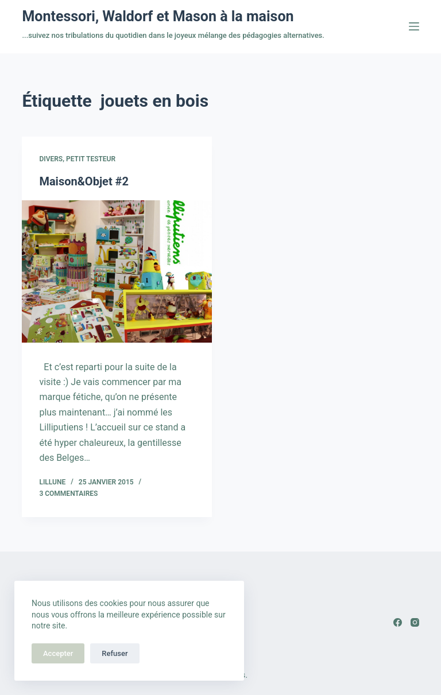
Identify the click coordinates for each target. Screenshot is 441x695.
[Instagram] (415, 622)
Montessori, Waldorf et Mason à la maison (157, 16)
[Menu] (414, 26)
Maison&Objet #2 (84, 181)
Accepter (58, 653)
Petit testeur (90, 159)
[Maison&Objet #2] (117, 271)
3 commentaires (68, 494)
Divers (51, 159)
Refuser (114, 653)
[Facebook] (397, 622)
